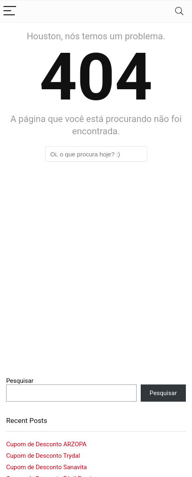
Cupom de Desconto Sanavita (46, 467)
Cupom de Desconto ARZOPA (46, 444)
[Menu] (10, 11)
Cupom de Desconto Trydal (43, 455)
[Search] (179, 11)
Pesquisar (20, 380)
